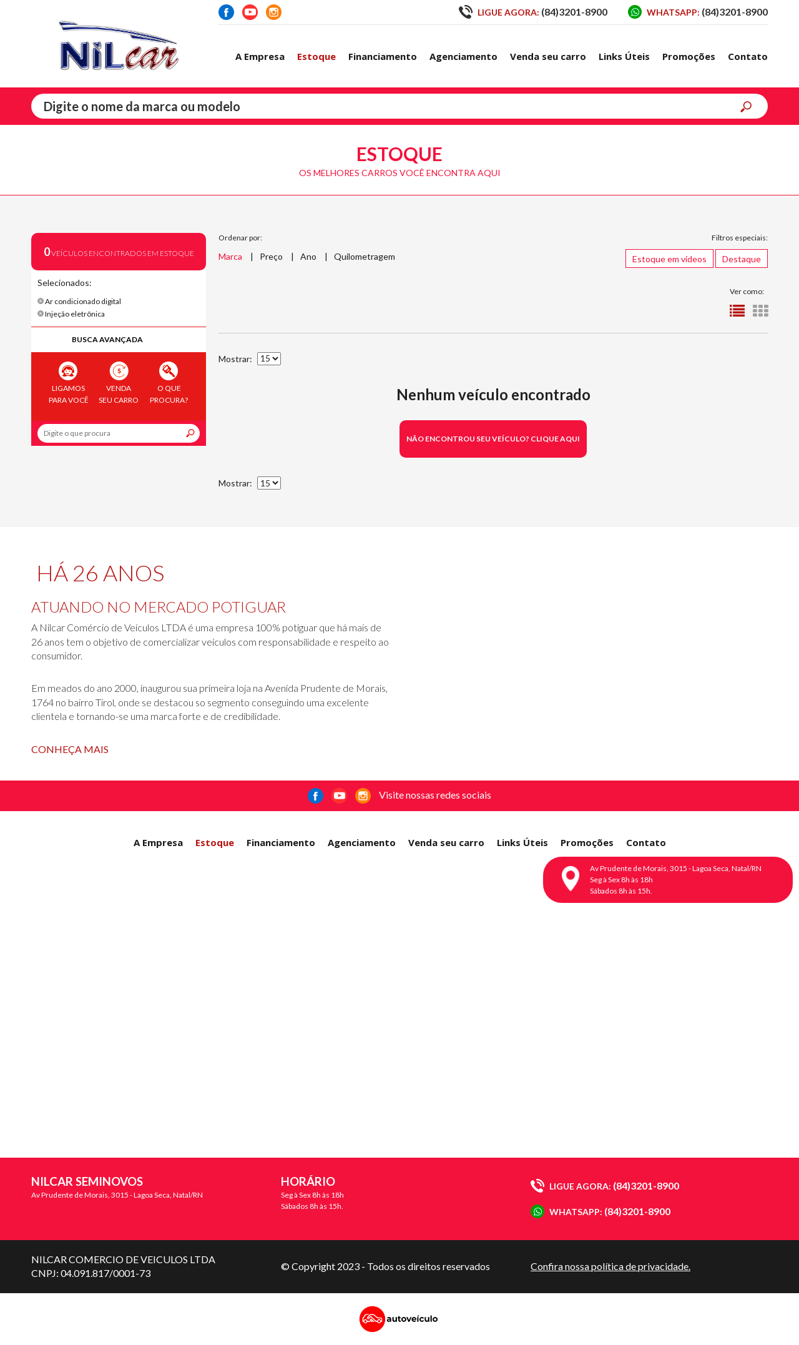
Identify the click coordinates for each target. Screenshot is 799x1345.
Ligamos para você (69, 383)
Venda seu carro (548, 56)
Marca (230, 256)
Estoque (316, 56)
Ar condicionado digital (79, 301)
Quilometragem (364, 256)
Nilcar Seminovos (118, 43)
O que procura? (169, 383)
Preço (271, 256)
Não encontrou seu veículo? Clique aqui (493, 438)
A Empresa (260, 56)
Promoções (688, 56)
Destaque (741, 259)
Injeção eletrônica (71, 313)
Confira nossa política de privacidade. (610, 1266)
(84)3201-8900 (533, 11)
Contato (748, 56)
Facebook (226, 12)
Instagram (274, 12)
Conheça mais (70, 749)
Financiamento (382, 56)
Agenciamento (463, 56)
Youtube (250, 12)
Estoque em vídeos (669, 259)
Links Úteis (624, 56)
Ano (308, 256)
